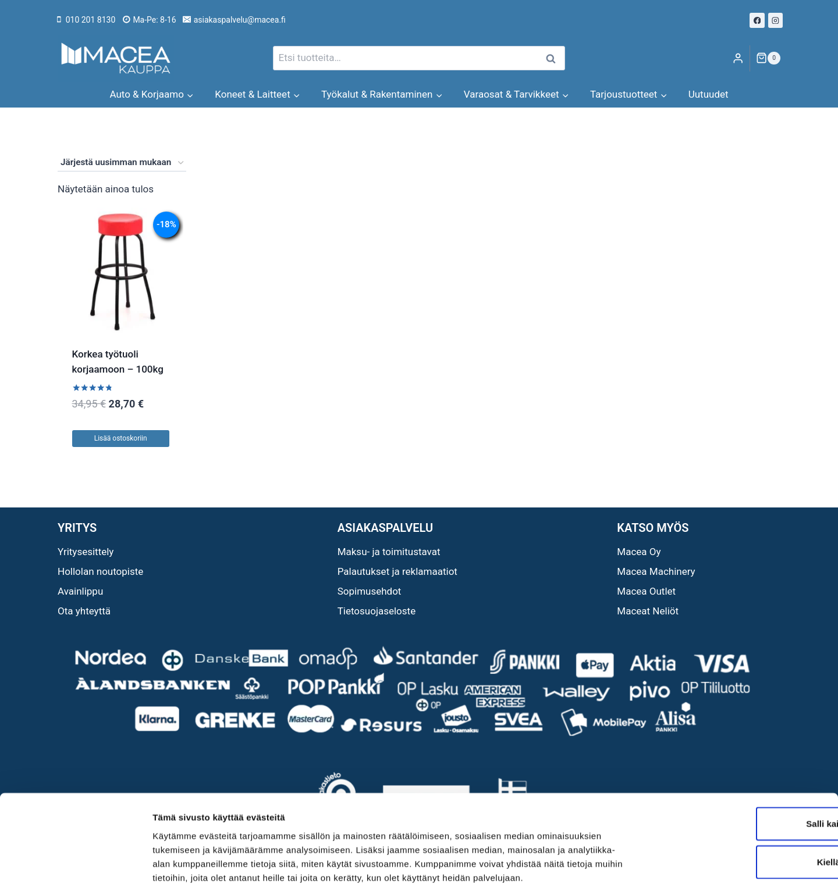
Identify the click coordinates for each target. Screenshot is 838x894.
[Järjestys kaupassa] (122, 162)
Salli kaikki (741, 770)
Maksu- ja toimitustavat (389, 551)
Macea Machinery (656, 571)
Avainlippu (80, 591)
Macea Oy (639, 551)
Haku (554, 58)
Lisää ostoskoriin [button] (120, 438)
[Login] (738, 58)
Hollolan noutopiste (100, 571)
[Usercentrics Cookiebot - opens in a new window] (75, 871)
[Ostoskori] (768, 58)
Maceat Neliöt (648, 611)
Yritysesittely (85, 551)
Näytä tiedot (622, 871)
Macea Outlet (646, 591)
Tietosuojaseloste (377, 611)
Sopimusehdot (370, 591)
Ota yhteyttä (84, 611)
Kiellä (740, 809)
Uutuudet (708, 94)
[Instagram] (775, 20)
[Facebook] (757, 20)
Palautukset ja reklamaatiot (397, 571)
